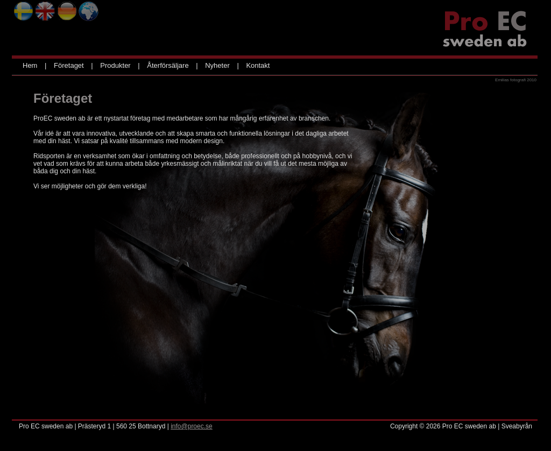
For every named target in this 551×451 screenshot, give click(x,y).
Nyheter (217, 65)
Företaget (69, 65)
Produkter (115, 65)
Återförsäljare (167, 65)
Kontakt (258, 65)
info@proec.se (192, 426)
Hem (30, 65)
